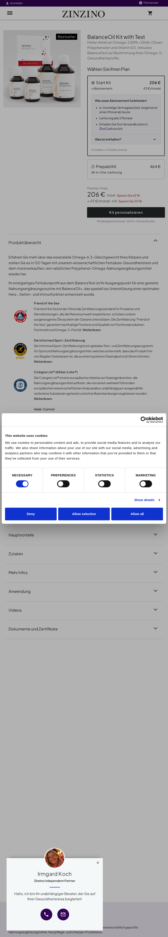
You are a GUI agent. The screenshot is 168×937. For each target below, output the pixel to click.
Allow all (137, 514)
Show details (144, 500)
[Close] (98, 861)
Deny (31, 514)
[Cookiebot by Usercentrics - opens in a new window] (144, 419)
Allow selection (84, 514)
